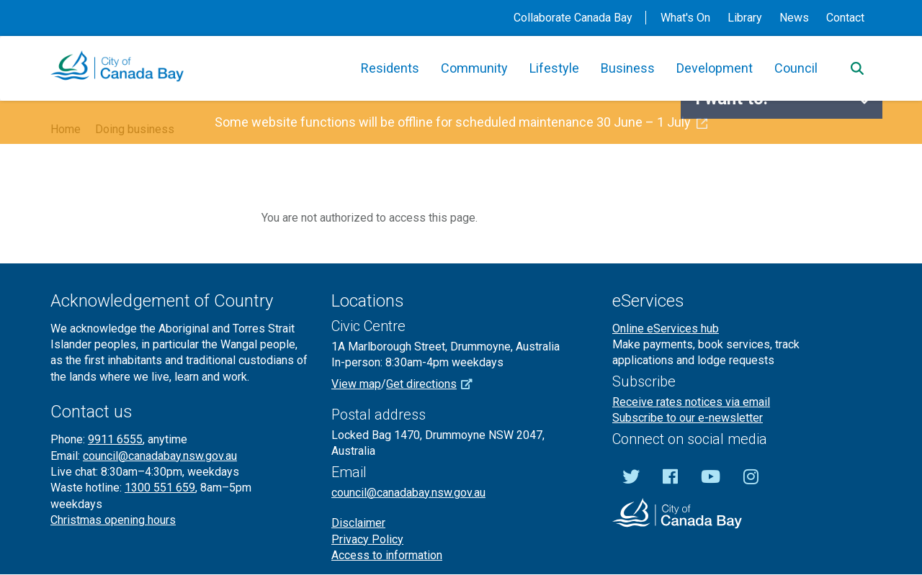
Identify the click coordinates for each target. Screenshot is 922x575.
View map (356, 384)
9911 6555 (115, 439)
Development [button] (714, 68)
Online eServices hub (665, 328)
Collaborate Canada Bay (573, 17)
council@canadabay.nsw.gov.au (160, 456)
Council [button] (796, 68)
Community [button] (474, 68)
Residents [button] (390, 68)
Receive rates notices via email (691, 402)
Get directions (434, 384)
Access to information (386, 555)
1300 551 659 (160, 487)
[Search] (857, 68)
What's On (685, 17)
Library (745, 17)
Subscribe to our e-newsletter (687, 418)
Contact (845, 17)
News (794, 17)
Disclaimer (358, 523)
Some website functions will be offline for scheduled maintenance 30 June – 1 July (461, 122)
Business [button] (628, 68)
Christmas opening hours (113, 520)
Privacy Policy (367, 539)
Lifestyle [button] (554, 68)
